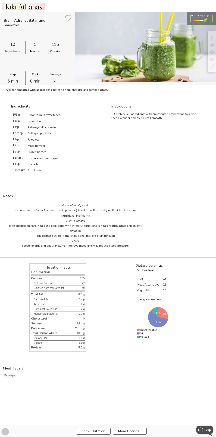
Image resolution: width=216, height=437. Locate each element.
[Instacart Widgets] (108, 414)
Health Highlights (201, 15)
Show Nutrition (93, 431)
